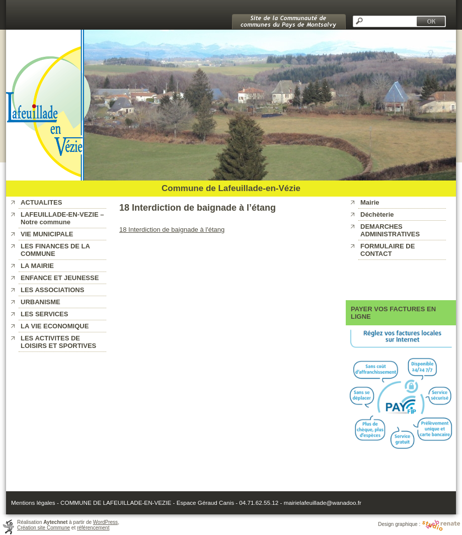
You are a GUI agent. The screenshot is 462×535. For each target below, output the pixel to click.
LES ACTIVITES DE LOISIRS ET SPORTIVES (58, 341)
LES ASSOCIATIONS (52, 290)
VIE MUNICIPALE (47, 234)
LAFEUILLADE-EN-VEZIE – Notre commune (62, 218)
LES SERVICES (44, 314)
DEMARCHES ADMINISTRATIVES (390, 230)
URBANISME (40, 302)
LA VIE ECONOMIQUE (55, 326)
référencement (93, 527)
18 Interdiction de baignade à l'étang (171, 229)
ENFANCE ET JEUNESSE (60, 278)
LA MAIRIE (37, 266)
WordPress (105, 522)
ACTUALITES (41, 202)
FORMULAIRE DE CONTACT (387, 249)
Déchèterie (377, 214)
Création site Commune (43, 527)
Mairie (369, 202)
